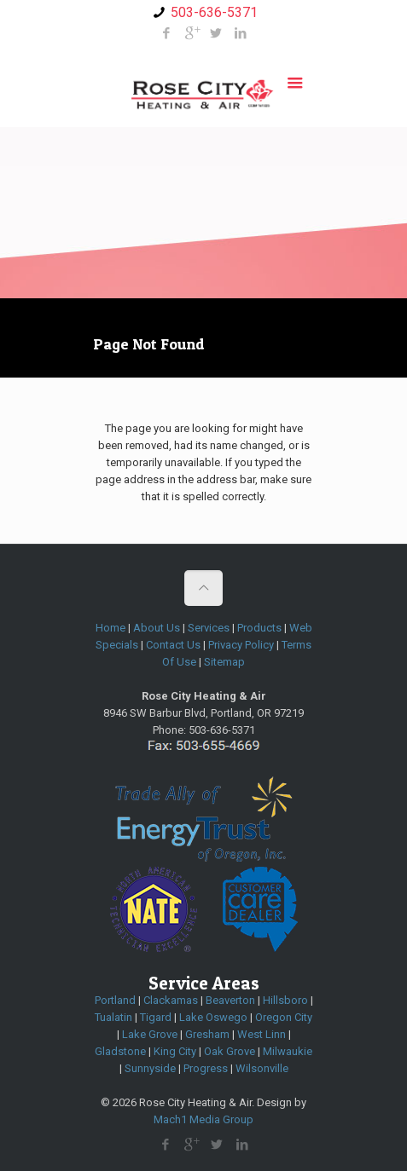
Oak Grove (229, 1051)
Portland (115, 1000)
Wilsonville (261, 1068)
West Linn (261, 1034)
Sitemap (224, 661)
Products (259, 627)
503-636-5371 (214, 12)
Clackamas (170, 1000)
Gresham (207, 1034)
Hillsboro (285, 1000)
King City (175, 1051)
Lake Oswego (213, 1017)
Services (209, 627)
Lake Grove (149, 1034)
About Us (156, 627)
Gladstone (120, 1051)
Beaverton (230, 1000)
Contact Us (173, 644)
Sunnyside (150, 1068)
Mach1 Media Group (203, 1119)
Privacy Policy (241, 644)
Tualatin (113, 1017)
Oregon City (283, 1017)
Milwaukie (287, 1051)
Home (110, 627)
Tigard (156, 1017)
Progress (205, 1068)
